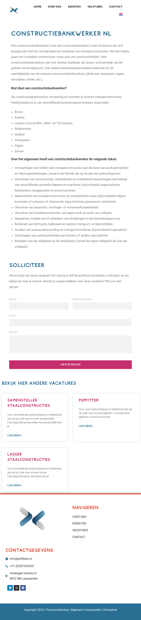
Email (12, 315)
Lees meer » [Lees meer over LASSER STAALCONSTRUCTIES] (14, 485)
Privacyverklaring (57, 610)
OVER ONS (54, 6)
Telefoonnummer (82, 299)
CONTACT (115, 6)
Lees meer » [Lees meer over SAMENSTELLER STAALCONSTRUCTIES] (14, 435)
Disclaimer (110, 610)
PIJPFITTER (89, 400)
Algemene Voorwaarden (85, 610)
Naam (12, 299)
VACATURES (94, 6)
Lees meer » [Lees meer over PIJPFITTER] (86, 425)
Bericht (13, 332)
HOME (37, 6)
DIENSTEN (74, 6)
